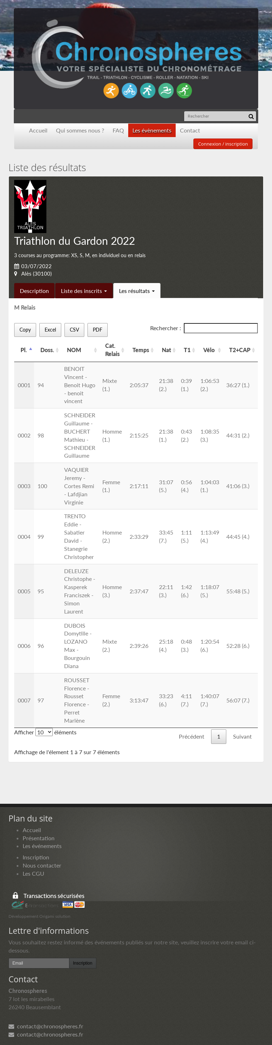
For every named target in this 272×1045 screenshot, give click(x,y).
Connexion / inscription (223, 144)
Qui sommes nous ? (80, 130)
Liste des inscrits (84, 290)
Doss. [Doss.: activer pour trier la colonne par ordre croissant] (47, 349)
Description (34, 290)
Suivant (242, 736)
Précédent (191, 736)
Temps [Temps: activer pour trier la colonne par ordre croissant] (140, 349)
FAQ (118, 130)
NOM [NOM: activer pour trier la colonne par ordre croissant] (74, 349)
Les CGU (33, 873)
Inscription (36, 857)
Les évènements (151, 130)
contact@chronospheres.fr (45, 1026)
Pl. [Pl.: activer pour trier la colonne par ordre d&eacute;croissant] (24, 349)
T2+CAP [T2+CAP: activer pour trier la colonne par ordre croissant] (239, 349)
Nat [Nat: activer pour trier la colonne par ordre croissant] (166, 349)
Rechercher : (204, 328)
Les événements (42, 845)
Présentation (39, 838)
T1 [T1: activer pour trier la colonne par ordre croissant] (187, 349)
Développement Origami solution (39, 916)
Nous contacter (42, 865)
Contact (190, 130)
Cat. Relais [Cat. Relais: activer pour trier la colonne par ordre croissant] (112, 349)
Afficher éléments (45, 732)
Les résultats (137, 290)
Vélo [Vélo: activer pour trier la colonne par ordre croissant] (209, 349)
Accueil (38, 130)
